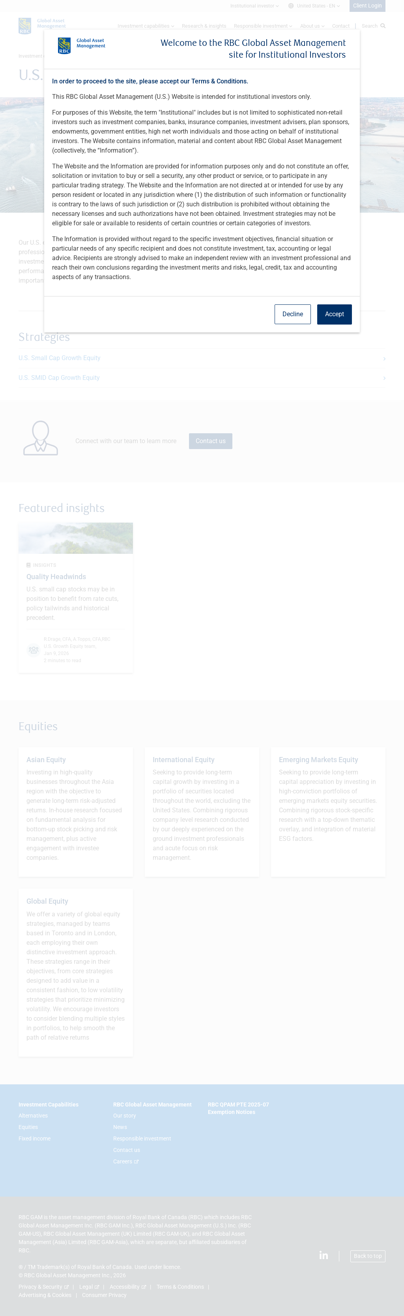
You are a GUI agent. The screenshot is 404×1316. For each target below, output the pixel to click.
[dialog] (202, 658)
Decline (292, 314)
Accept (334, 314)
